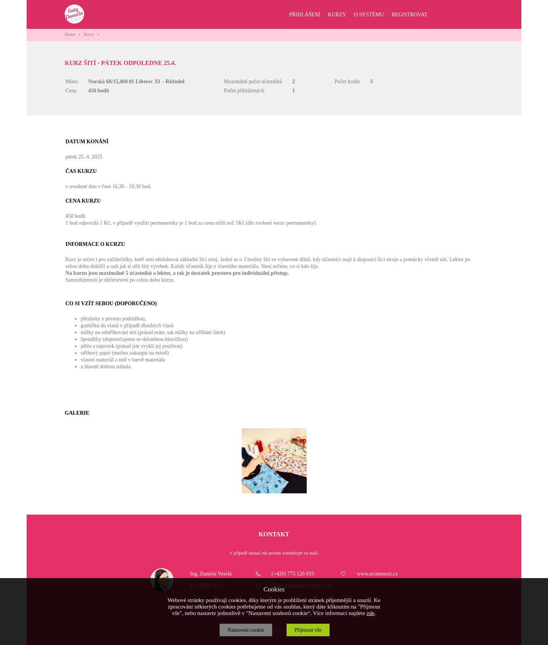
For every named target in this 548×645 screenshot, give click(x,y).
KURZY (337, 14)
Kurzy (89, 34)
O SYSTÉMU (369, 14)
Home (70, 34)
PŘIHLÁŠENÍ (304, 14)
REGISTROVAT (409, 14)
